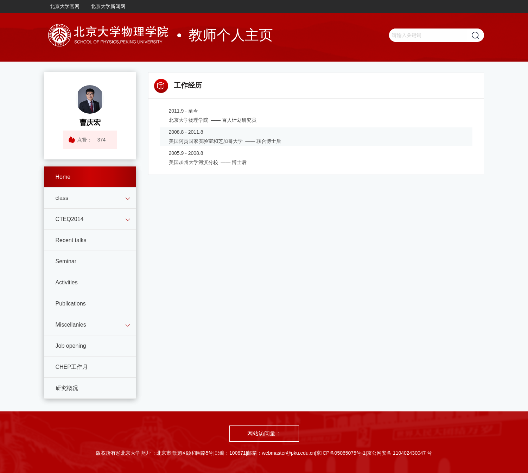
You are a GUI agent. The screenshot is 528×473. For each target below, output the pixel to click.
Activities (67, 282)
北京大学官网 (64, 6)
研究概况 (67, 388)
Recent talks (71, 240)
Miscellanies (71, 325)
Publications (71, 304)
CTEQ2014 (70, 219)
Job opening (71, 346)
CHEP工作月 (72, 367)
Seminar (66, 261)
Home (63, 177)
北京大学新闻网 (108, 6)
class (62, 198)
